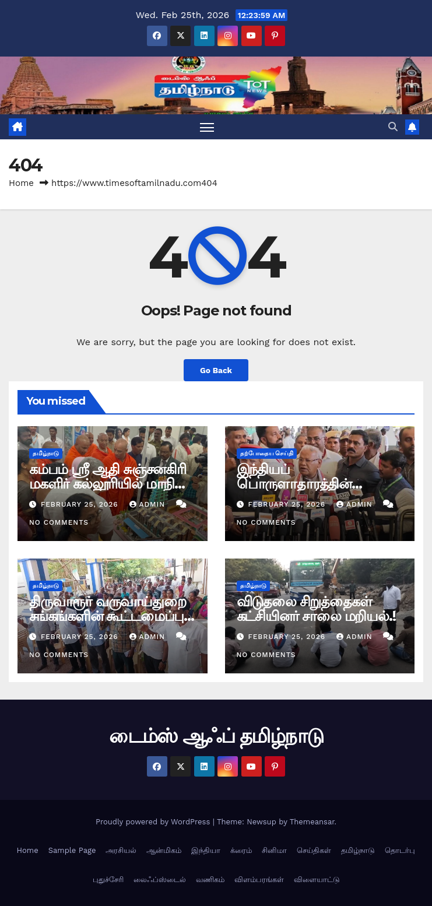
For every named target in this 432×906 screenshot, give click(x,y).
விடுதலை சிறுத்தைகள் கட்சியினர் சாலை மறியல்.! (316, 608)
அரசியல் (121, 850)
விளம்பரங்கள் (259, 879)
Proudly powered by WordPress (154, 821)
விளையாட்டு (317, 879)
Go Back (216, 370)
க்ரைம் (241, 850)
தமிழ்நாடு (46, 453)
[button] (393, 126)
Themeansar (312, 821)
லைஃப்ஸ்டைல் (160, 879)
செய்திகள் (314, 850)
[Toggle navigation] (207, 126)
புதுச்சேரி (108, 879)
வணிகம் (210, 879)
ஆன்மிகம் (163, 850)
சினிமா (274, 850)
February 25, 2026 (81, 504)
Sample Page (72, 850)
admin (148, 504)
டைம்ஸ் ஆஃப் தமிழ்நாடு (216, 736)
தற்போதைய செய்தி (267, 453)
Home (21, 183)
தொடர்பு (400, 850)
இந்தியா (205, 850)
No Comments (59, 522)
